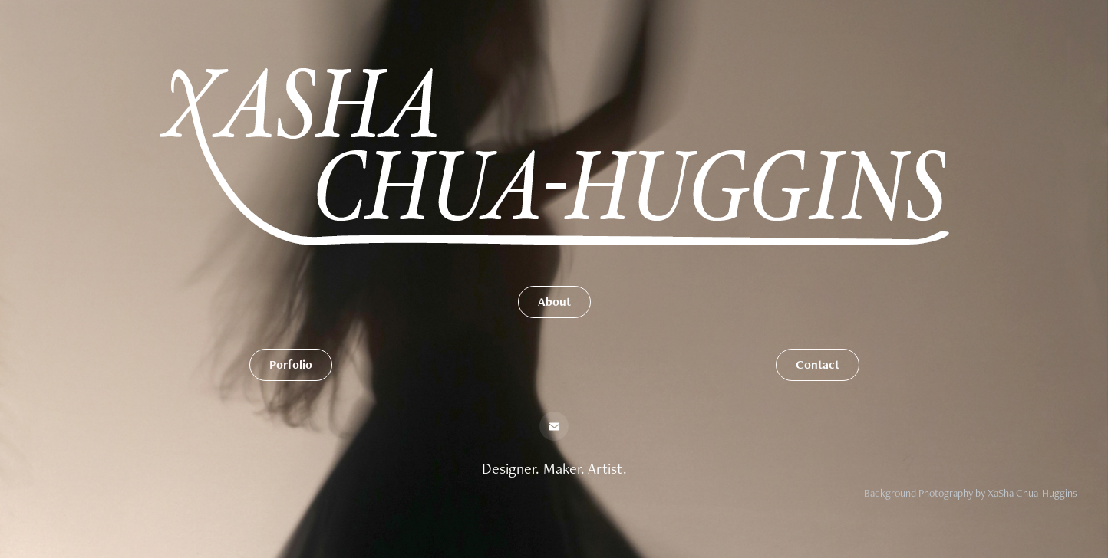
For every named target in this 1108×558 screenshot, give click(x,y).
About (554, 302)
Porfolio (290, 364)
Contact (817, 364)
